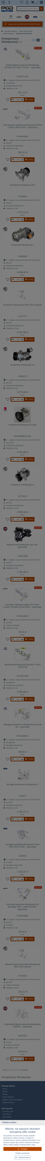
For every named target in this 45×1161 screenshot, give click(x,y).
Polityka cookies (9, 1122)
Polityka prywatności (22, 1153)
